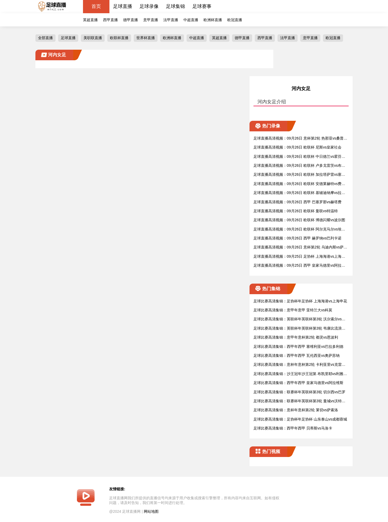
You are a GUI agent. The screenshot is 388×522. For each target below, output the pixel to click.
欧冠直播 (234, 20)
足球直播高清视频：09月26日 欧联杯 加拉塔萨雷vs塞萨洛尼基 (299, 174)
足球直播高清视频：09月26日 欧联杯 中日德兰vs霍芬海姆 (299, 156)
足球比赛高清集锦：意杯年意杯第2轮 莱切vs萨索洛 (295, 410)
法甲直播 (170, 20)
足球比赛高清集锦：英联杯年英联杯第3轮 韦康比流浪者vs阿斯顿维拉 (300, 328)
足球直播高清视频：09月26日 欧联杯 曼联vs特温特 (295, 211)
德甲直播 (130, 20)
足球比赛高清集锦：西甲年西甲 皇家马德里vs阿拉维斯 (298, 383)
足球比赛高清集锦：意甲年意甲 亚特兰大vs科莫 (292, 310)
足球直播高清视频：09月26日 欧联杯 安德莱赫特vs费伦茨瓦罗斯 (299, 184)
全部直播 (45, 38)
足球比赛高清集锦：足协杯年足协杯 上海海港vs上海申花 (300, 301)
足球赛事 (201, 6)
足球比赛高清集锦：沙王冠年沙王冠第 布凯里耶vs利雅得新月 (300, 374)
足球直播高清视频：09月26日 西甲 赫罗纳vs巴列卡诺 (297, 238)
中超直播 (190, 20)
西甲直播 (110, 20)
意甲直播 (150, 20)
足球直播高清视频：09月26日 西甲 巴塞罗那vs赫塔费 (297, 202)
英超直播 (90, 20)
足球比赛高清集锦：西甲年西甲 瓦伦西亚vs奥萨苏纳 (296, 355)
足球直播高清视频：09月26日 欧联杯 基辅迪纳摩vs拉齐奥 (299, 193)
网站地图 (151, 511)
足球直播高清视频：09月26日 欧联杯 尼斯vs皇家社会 (297, 147)
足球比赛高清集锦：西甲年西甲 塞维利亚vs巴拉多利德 (298, 346)
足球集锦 (175, 6)
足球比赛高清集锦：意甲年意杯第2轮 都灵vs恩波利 (295, 337)
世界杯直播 (145, 38)
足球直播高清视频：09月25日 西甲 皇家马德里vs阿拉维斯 (299, 265)
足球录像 (149, 6)
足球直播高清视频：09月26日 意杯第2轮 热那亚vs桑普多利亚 (300, 138)
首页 (96, 6)
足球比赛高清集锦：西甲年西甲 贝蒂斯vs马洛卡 (292, 428)
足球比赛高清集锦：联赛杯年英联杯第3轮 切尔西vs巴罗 (299, 392)
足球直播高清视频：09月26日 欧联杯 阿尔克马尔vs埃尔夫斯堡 (299, 229)
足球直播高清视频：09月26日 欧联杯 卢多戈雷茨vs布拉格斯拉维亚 (299, 165)
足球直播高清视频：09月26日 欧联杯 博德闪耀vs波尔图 (299, 220)
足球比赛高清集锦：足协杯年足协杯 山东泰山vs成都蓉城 (300, 419)
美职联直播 (93, 38)
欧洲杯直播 (213, 20)
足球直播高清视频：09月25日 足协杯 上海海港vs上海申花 (299, 256)
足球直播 (122, 6)
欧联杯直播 (119, 38)
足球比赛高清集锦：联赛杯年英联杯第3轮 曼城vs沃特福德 (299, 401)
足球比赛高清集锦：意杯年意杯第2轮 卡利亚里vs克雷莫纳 (299, 364)
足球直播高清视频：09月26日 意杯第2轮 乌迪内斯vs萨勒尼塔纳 (300, 247)
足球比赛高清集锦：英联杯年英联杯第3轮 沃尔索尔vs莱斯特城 (299, 319)
